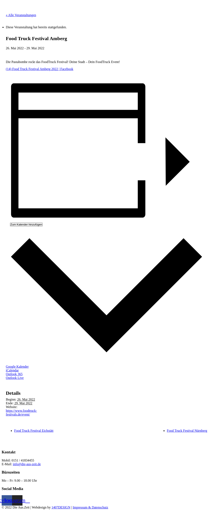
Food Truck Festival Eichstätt (33, 430)
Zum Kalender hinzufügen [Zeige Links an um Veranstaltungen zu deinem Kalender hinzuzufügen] (26, 224)
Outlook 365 (14, 374)
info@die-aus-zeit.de (27, 464)
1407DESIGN (61, 507)
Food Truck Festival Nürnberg (187, 430)
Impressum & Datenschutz (90, 507)
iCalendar (12, 370)
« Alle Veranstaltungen (21, 15)
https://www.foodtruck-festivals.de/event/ (21, 412)
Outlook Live (15, 378)
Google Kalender (17, 366)
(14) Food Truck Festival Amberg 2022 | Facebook (39, 69)
